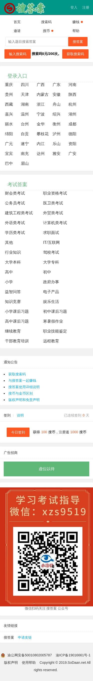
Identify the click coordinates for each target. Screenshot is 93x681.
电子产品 (51, 292)
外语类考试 (15, 223)
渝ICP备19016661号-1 (73, 655)
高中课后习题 (17, 321)
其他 (9, 242)
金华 (41, 124)
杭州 (72, 104)
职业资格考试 (55, 193)
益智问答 (13, 292)
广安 (72, 153)
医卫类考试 (53, 203)
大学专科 (51, 262)
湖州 (72, 114)
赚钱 (77, 22)
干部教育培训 (17, 341)
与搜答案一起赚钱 (22, 380)
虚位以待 (47, 469)
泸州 (57, 134)
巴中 (9, 163)
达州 (41, 153)
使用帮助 (29, 662)
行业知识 (13, 252)
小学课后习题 (17, 311)
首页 (17, 22)
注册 (85, 7)
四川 (25, 85)
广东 (57, 85)
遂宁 (25, 144)
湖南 (25, 104)
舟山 (57, 104)
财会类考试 (15, 193)
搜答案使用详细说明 (24, 387)
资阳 (72, 144)
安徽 (57, 94)
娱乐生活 (51, 301)
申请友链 (25, 637)
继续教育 (13, 331)
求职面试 (51, 233)
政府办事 (51, 282)
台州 (25, 124)
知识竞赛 (13, 301)
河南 (72, 85)
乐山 (57, 144)
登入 (73, 7)
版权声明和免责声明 (24, 400)
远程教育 (51, 341)
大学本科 (13, 262)
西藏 (9, 104)
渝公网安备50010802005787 (29, 655)
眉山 (25, 163)
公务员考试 (15, 203)
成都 (72, 124)
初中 (47, 272)
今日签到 (18, 432)
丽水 (9, 124)
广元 (9, 144)
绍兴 (57, 114)
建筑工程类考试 (19, 213)
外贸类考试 (53, 213)
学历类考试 (15, 233)
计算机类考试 (55, 223)
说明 (20, 415)
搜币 (48, 31)
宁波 (41, 114)
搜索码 (46, 22)
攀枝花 (43, 134)
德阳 (72, 134)
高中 (9, 272)
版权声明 (11, 662)
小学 (9, 282)
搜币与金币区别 (20, 393)
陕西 (72, 94)
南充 (25, 153)
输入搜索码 (17, 54)
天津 (25, 94)
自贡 (25, 134)
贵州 (9, 94)
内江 (41, 144)
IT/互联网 (51, 242)
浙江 (41, 104)
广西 (41, 85)
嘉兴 (9, 114)
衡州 (57, 124)
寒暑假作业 (53, 321)
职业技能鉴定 (55, 331)
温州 (25, 114)
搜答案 (78, 42)
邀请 (17, 31)
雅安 (57, 153)
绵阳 (9, 134)
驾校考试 (51, 252)
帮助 (75, 31)
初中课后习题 (55, 311)
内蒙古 (43, 94)
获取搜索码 (75, 54)
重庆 (9, 85)
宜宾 (9, 153)
